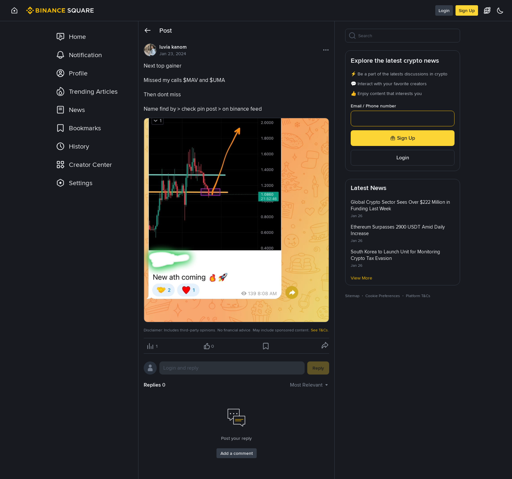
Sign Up (467, 10)
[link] (91, 36)
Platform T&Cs (418, 295)
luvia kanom (173, 47)
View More (361, 278)
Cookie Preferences (382, 295)
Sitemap (352, 295)
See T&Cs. (320, 330)
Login (444, 10)
